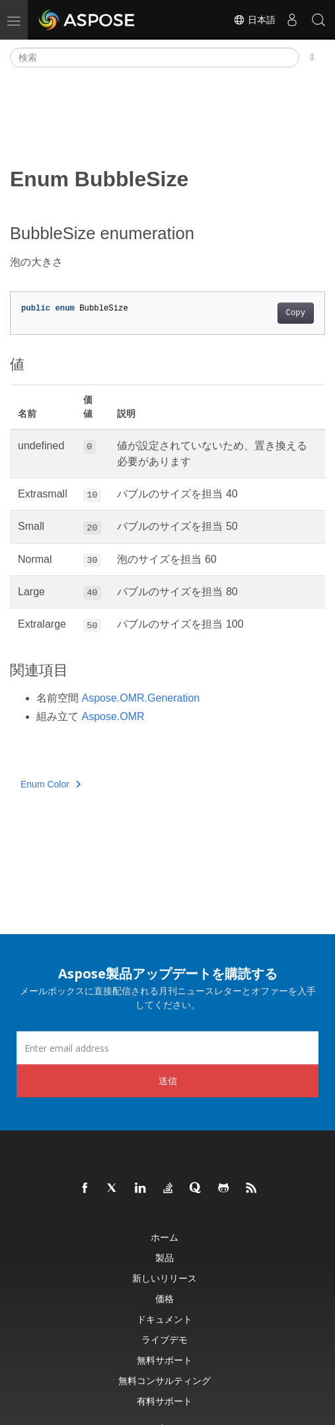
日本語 (254, 20)
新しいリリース (164, 1278)
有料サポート (164, 1401)
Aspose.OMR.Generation (140, 698)
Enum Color (50, 784)
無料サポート (164, 1360)
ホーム (164, 1237)
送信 (168, 1080)
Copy (295, 313)
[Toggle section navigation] (312, 57)
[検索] (154, 57)
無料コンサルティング (164, 1380)
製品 (164, 1257)
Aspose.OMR (112, 716)
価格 (164, 1298)
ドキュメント (164, 1319)
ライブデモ (164, 1339)
